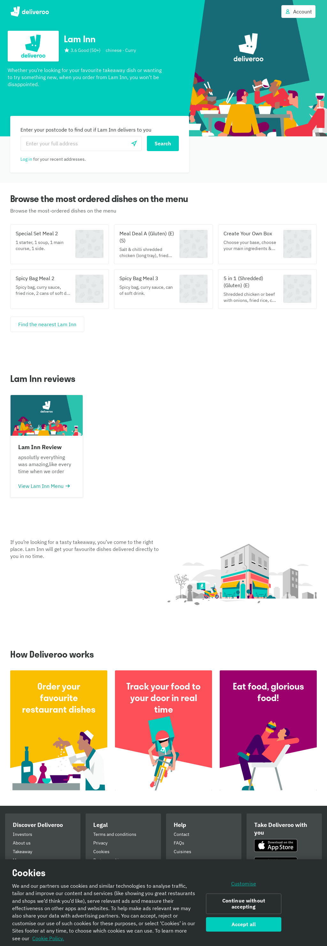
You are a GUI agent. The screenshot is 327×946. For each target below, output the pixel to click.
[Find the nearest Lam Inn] (47, 324)
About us (22, 843)
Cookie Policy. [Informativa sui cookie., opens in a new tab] (48, 938)
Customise (243, 883)
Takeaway (22, 851)
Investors (22, 834)
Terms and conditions (114, 834)
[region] (163, 902)
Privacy (100, 843)
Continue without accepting (243, 903)
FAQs (179, 843)
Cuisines (182, 851)
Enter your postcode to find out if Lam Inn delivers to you (85, 129)
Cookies (101, 851)
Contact (181, 834)
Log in (26, 159)
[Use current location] (134, 143)
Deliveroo (29, 11)
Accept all (244, 924)
